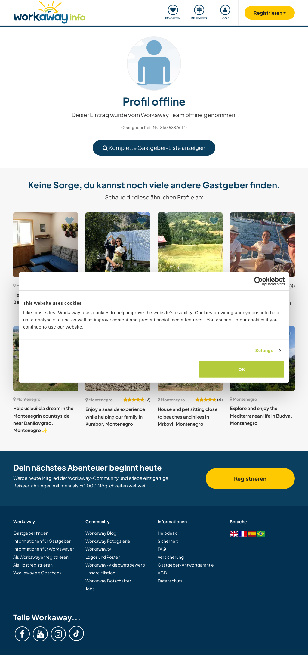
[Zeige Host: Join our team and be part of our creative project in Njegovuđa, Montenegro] (117, 244)
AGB (162, 572)
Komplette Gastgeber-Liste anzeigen (154, 147)
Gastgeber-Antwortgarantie (186, 564)
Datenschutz (170, 580)
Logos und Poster (102, 557)
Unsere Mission (100, 572)
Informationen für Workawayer (43, 548)
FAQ (162, 548)
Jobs (89, 588)
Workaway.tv (98, 548)
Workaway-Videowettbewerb (115, 564)
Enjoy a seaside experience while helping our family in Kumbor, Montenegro (115, 416)
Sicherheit (168, 541)
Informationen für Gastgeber (42, 541)
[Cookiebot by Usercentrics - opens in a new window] (258, 281)
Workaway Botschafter (108, 580)
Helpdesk (167, 533)
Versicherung (171, 557)
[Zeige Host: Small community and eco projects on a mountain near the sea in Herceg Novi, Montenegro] (262, 244)
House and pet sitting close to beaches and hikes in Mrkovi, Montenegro (187, 416)
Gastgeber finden (30, 533)
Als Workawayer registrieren (41, 557)
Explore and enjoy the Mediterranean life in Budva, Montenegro (261, 415)
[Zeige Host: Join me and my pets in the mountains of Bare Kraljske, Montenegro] (190, 244)
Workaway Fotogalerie (107, 541)
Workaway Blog (100, 533)
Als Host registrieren (33, 564)
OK (241, 369)
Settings (264, 350)
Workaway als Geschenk (37, 572)
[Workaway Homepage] (49, 11)
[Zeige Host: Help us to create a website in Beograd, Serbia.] (45, 244)
